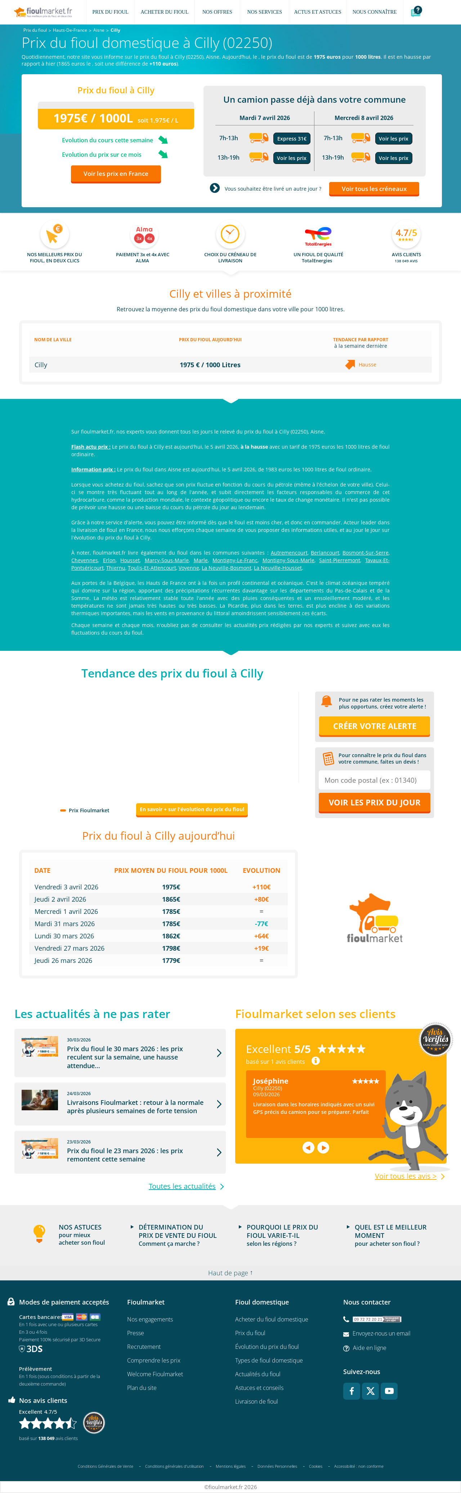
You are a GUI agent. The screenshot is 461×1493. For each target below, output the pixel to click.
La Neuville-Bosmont (226, 567)
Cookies (315, 1466)
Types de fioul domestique (269, 1360)
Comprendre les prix (153, 1360)
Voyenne (189, 567)
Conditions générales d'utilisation (174, 1466)
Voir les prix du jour (375, 802)
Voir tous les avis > (406, 1176)
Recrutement (144, 1347)
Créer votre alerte (374, 725)
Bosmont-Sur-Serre (366, 552)
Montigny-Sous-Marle (288, 560)
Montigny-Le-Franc (235, 560)
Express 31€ (291, 138)
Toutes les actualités (182, 1186)
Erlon (109, 560)
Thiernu (115, 567)
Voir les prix (291, 158)
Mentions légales (231, 1466)
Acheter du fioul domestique (271, 1319)
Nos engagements (150, 1319)
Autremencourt (289, 552)
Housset (130, 560)
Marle (201, 560)
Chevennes (84, 560)
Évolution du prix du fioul (267, 1347)
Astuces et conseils (259, 1388)
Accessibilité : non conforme (359, 1466)
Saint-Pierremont (339, 560)
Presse (135, 1333)
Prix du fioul (250, 1333)
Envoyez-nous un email (382, 1333)
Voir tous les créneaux (374, 189)
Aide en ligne (369, 1348)
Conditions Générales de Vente (105, 1466)
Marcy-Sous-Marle (167, 560)
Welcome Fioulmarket (155, 1374)
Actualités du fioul (258, 1374)
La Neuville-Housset (278, 567)
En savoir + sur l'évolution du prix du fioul (192, 809)
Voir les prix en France (116, 173)
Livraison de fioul (256, 1401)
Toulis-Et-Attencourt (152, 567)
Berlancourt (325, 552)
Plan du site (142, 1388)
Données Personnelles (277, 1466)
